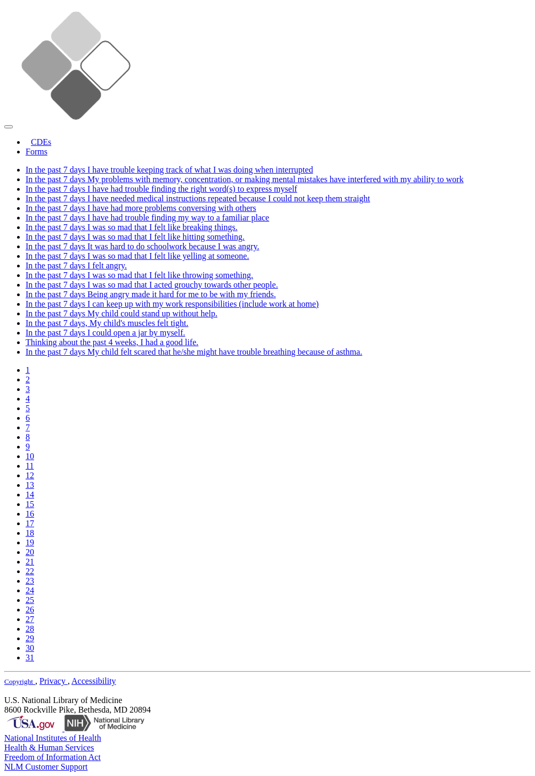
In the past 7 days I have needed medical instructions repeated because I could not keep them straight (198, 198)
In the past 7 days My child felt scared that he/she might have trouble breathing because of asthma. (194, 351)
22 (30, 571)
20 (30, 552)
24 (30, 590)
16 (30, 513)
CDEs (41, 141)
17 (30, 523)
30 (30, 647)
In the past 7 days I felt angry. (76, 265)
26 (30, 609)
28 (30, 628)
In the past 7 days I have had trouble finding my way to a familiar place (147, 217)
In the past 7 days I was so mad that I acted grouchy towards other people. (152, 284)
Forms (36, 151)
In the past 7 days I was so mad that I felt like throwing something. (139, 275)
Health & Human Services (49, 747)
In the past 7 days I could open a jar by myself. (105, 332)
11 (30, 465)
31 (30, 657)
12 (30, 475)
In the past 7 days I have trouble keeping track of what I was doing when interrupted (169, 169)
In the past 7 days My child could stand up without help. (121, 313)
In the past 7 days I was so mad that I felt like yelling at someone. (137, 255)
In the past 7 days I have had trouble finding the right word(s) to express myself (161, 188)
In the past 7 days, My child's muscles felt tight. (107, 323)
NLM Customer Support (45, 766)
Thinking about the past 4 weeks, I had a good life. (112, 342)
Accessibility (93, 680)
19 (30, 542)
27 (30, 619)
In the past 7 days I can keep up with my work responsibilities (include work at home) (172, 303)
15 (30, 504)
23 (30, 580)
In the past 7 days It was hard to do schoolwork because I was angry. (142, 246)
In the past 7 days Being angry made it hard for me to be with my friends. (151, 294)
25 (30, 600)
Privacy (53, 680)
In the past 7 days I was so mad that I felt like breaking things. (132, 227)
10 (30, 456)
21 (30, 561)
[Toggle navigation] (8, 126)
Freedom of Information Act (52, 757)
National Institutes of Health (52, 737)
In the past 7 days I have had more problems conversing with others (141, 208)
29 (30, 638)
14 (30, 494)
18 (30, 532)
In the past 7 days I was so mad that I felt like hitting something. (135, 236)
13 (30, 484)
